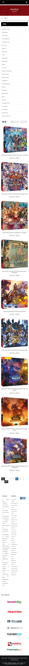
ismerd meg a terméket (15, 158)
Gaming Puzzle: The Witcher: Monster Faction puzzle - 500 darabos (14, 155)
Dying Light (4, 61)
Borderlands (5, 32)
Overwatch (4, 90)
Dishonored (4, 51)
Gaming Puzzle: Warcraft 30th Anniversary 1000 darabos (14, 311)
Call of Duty (4, 35)
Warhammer (5, 109)
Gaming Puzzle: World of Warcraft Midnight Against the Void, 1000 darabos (14, 389)
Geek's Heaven (5, 77)
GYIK (18, 662)
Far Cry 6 (4, 67)
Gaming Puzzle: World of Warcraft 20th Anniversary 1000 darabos (14, 350)
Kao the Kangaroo (6, 83)
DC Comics (4, 45)
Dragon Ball (4, 58)
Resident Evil (5, 93)
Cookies (21, 663)
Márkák (10, 662)
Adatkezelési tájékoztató (11, 663)
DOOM (3, 54)
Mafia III (4, 87)
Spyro (3, 96)
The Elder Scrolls (6, 103)
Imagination (4, 80)
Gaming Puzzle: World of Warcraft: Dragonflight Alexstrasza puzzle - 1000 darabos (14, 466)
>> (6, 481)
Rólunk (14, 662)
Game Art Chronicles (6, 71)
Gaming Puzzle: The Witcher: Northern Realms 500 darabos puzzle (14, 194)
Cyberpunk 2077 (6, 42)
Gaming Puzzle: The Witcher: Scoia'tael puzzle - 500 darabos (15, 232)
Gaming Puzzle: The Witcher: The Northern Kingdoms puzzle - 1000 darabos (14, 272)
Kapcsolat (23, 662)
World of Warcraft (6, 116)
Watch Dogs (5, 112)
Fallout (3, 64)
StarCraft (4, 100)
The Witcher (5, 106)
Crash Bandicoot (6, 38)
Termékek (4, 662)
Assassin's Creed (6, 29)
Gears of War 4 (5, 74)
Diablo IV (4, 48)
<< (3, 479)
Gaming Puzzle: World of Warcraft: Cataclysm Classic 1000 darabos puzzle (14, 429)
